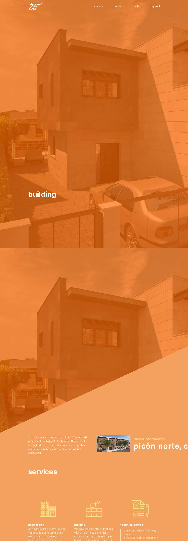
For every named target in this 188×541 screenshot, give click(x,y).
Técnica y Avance (35, 6)
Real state (118, 6)
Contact (137, 6)
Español (155, 6)
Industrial (99, 6)
